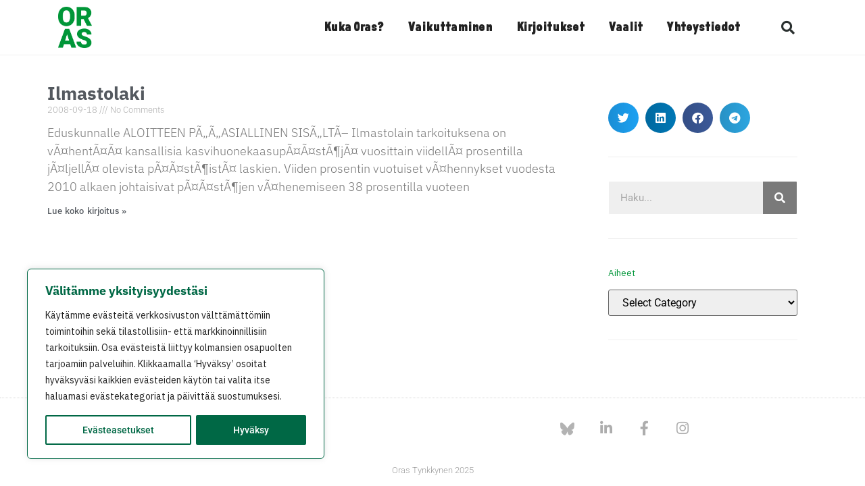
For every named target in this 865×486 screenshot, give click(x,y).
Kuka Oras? (354, 27)
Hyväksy (251, 430)
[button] (787, 27)
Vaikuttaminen (450, 27)
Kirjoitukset (550, 27)
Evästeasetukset (118, 430)
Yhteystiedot (703, 27)
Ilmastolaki (96, 93)
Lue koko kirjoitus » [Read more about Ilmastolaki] (86, 211)
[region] (175, 364)
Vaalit (626, 27)
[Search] (780, 198)
